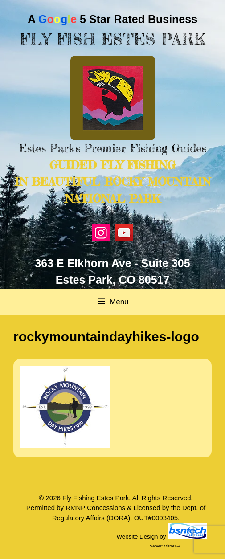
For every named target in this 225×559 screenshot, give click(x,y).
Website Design (137, 536)
